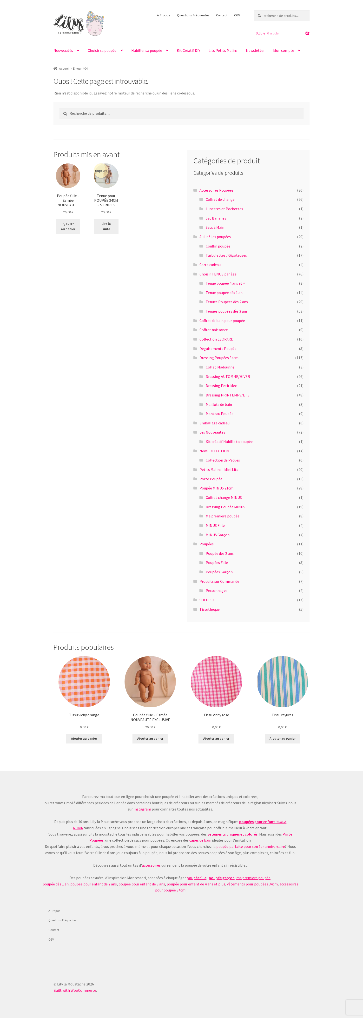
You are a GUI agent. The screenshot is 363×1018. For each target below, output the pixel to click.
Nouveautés (63, 50)
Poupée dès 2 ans (220, 553)
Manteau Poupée (219, 413)
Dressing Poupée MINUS (225, 506)
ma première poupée (253, 877)
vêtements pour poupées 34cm (252, 884)
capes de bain (200, 840)
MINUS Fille (215, 525)
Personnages (216, 590)
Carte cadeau (210, 264)
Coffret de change (220, 199)
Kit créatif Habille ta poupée (229, 441)
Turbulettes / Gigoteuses (226, 255)
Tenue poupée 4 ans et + (225, 283)
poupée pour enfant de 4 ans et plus (196, 884)
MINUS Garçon (218, 534)
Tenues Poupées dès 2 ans (227, 301)
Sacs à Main (215, 227)
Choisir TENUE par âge (218, 274)
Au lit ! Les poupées (215, 236)
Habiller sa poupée (146, 50)
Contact (221, 15)
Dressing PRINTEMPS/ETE (228, 395)
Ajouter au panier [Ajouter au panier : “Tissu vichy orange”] (84, 738)
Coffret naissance (213, 329)
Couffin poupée (218, 246)
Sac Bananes (216, 218)
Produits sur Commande (219, 581)
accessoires (151, 865)
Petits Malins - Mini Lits (218, 469)
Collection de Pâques (223, 460)
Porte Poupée (210, 478)
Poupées (206, 544)
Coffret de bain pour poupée (222, 320)
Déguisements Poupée (218, 348)
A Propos (163, 15)
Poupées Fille (217, 562)
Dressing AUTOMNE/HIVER (228, 376)
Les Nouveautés (212, 432)
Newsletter (255, 50)
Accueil (64, 68)
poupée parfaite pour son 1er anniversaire (250, 846)
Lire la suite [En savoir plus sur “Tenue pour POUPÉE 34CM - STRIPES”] (106, 226)
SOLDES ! (206, 599)
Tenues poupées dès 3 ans (227, 311)
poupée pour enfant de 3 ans (142, 884)
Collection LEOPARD (216, 339)
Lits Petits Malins (223, 50)
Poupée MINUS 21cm (216, 488)
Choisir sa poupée (102, 50)
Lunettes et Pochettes (224, 208)
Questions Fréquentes (193, 15)
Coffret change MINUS (224, 497)
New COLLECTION (214, 451)
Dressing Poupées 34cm (218, 357)
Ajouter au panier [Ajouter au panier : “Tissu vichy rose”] (216, 738)
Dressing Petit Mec (221, 385)
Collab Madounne (220, 367)
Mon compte (283, 50)
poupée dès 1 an (56, 884)
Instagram (142, 809)
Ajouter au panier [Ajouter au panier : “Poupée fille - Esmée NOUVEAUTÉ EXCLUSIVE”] (68, 226)
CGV (237, 15)
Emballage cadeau (214, 423)
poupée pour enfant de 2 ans (93, 884)
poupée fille (196, 877)
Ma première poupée (222, 516)
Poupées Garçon (219, 571)
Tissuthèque (209, 609)
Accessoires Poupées (216, 190)
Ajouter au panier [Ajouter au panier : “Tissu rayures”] (283, 738)
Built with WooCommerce (74, 990)
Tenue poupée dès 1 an (224, 292)
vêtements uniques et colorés (232, 834)
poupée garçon (222, 877)
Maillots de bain (219, 404)
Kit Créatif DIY (188, 50)
